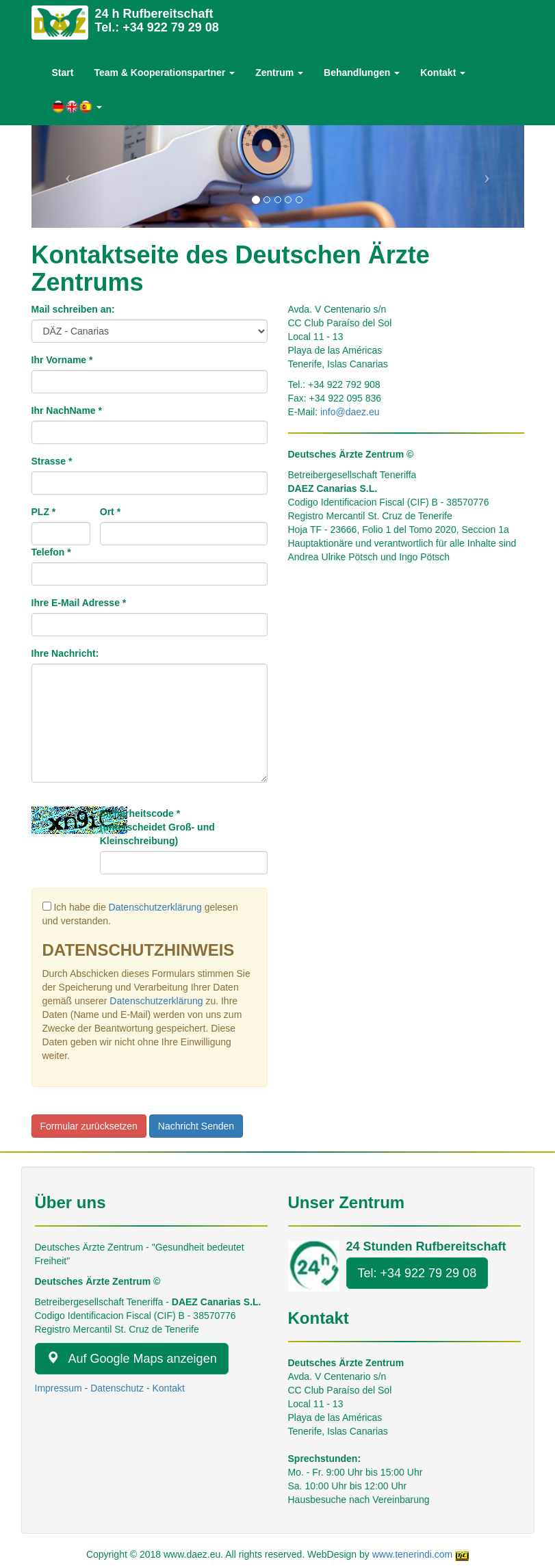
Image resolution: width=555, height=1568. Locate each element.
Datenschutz (117, 1388)
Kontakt (168, 1388)
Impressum (58, 1388)
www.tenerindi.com (412, 1554)
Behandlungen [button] (362, 72)
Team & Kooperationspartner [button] (164, 72)
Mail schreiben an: (73, 309)
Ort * (110, 511)
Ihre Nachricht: (65, 653)
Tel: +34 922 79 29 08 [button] (417, 1273)
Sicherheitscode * (157, 827)
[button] (77, 107)
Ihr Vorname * (62, 359)
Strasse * (52, 461)
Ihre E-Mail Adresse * (79, 602)
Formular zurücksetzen (89, 1126)
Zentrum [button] (279, 72)
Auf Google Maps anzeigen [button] (132, 1358)
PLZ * (43, 511)
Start (63, 72)
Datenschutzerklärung (155, 907)
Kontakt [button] (442, 72)
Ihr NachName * (66, 410)
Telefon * (51, 552)
